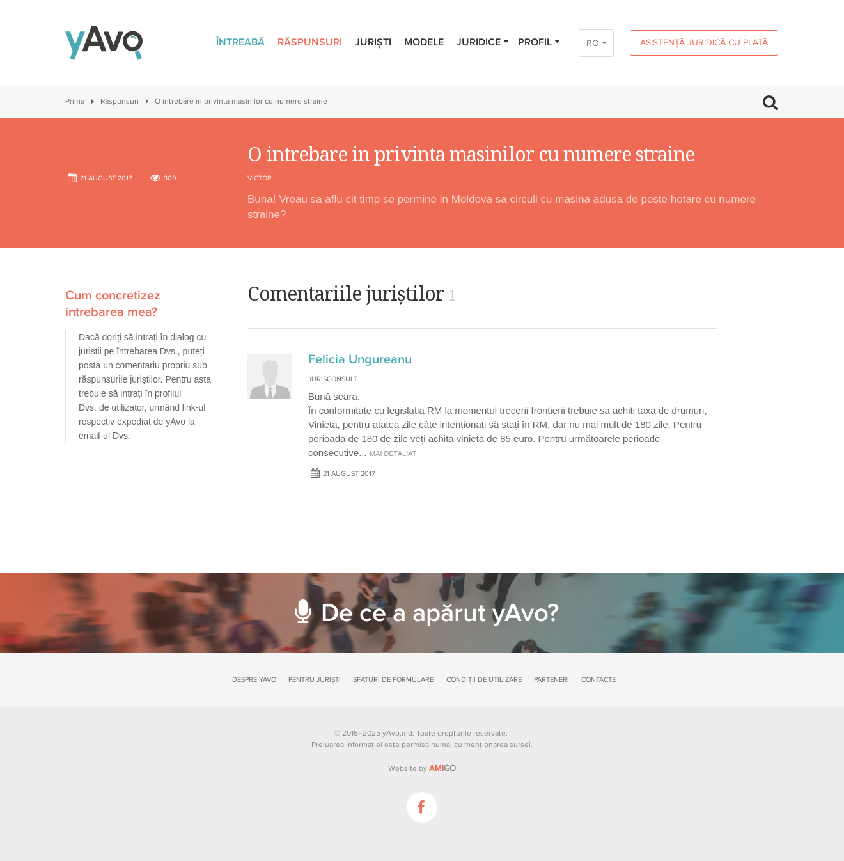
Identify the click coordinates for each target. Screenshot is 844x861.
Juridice (483, 42)
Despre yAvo (254, 679)
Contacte (598, 679)
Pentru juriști (314, 679)
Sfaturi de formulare (393, 679)
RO (592, 43)
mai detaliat (393, 453)
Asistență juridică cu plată (704, 42)
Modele (424, 42)
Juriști (373, 42)
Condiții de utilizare (484, 679)
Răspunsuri (309, 42)
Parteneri (551, 679)
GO (442, 768)
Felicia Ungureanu (360, 359)
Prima (74, 101)
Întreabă (240, 42)
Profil (539, 42)
